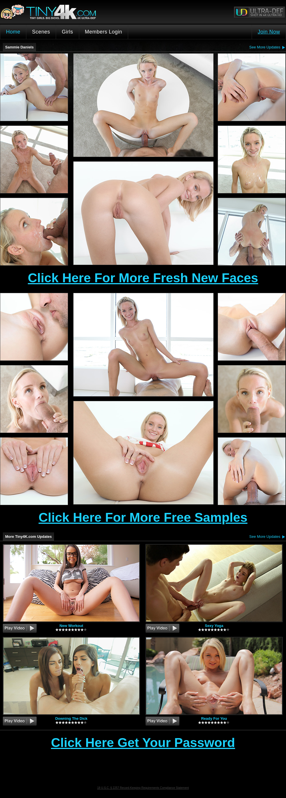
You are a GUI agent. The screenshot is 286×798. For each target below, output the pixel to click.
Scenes (41, 32)
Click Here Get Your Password (143, 743)
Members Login (103, 32)
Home (13, 32)
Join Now (269, 32)
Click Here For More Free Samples (143, 517)
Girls (67, 32)
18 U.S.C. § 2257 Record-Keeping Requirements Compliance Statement (143, 787)
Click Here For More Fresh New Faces (143, 277)
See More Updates (264, 47)
